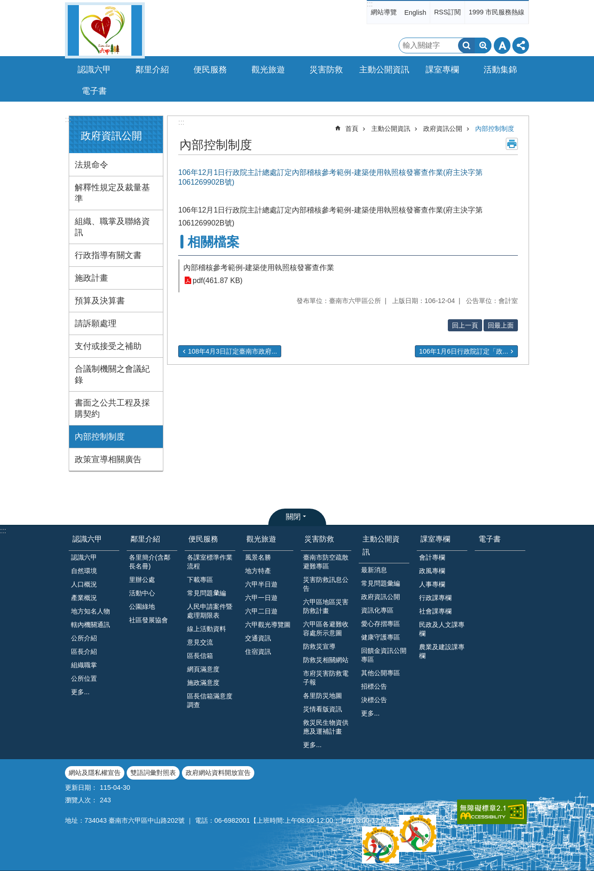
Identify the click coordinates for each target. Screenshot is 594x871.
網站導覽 (384, 12)
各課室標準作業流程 (209, 562)
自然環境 (84, 570)
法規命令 (91, 164)
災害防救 (319, 539)
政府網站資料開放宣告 (218, 772)
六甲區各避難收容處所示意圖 (326, 628)
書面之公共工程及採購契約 (112, 408)
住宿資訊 (258, 651)
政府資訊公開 (111, 136)
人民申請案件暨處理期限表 (209, 611)
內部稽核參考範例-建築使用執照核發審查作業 (258, 267)
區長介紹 (84, 651)
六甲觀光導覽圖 (268, 624)
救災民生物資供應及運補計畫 (326, 727)
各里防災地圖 (322, 695)
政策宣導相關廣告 (108, 459)
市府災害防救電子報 (326, 678)
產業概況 (84, 597)
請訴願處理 (95, 323)
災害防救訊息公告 (326, 584)
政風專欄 (432, 570)
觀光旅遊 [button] (268, 69)
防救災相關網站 (326, 660)
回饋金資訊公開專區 (384, 655)
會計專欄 (432, 557)
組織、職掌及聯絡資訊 (112, 227)
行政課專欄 (435, 597)
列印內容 (512, 144)
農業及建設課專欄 (442, 651)
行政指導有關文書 (108, 255)
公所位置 (84, 678)
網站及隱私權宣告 (95, 772)
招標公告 (374, 686)
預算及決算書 (100, 300)
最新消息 (374, 570)
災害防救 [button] (326, 69)
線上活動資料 (206, 628)
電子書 (94, 91)
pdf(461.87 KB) (218, 280)
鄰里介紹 (145, 539)
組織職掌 (84, 665)
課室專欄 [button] (442, 69)
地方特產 (258, 570)
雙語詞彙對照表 (153, 772)
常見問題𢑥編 (206, 593)
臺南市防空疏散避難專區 (326, 562)
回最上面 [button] (501, 325)
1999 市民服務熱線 (496, 12)
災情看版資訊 (322, 709)
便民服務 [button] (210, 69)
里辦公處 (142, 579)
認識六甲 (87, 539)
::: (370, 4)
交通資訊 (258, 638)
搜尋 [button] (466, 45)
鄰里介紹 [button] (152, 69)
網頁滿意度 (203, 669)
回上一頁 (465, 325)
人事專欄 (432, 584)
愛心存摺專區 (380, 623)
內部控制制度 (100, 436)
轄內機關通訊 (90, 624)
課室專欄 (435, 539)
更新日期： (81, 787)
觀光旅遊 (261, 539)
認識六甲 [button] (94, 69)
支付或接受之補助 (108, 346)
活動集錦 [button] (500, 69)
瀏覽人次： (81, 800)
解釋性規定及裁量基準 (112, 193)
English (415, 12)
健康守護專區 (380, 637)
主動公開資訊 (390, 128)
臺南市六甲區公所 (105, 30)
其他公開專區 (380, 673)
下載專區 (200, 579)
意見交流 (200, 642)
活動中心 (142, 593)
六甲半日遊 (261, 584)
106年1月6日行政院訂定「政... (463, 351)
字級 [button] (502, 45)
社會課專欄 (435, 611)
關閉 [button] (293, 517)
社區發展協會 (148, 620)
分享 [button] (520, 45)
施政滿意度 (203, 682)
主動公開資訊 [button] (384, 69)
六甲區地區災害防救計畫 (326, 606)
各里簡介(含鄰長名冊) (149, 562)
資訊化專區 (377, 610)
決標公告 (374, 699)
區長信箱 (200, 655)
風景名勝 (258, 557)
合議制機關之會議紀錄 (112, 374)
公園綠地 (142, 606)
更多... (80, 692)
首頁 (351, 128)
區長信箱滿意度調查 (209, 700)
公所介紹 (84, 638)
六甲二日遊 (261, 611)
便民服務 (203, 539)
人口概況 (84, 584)
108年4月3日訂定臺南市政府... (232, 351)
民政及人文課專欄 (442, 629)
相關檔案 (213, 242)
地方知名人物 (90, 611)
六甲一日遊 (261, 597)
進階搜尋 (483, 45)
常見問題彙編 (380, 583)
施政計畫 (91, 278)
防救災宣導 (319, 646)
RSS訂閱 (447, 12)
